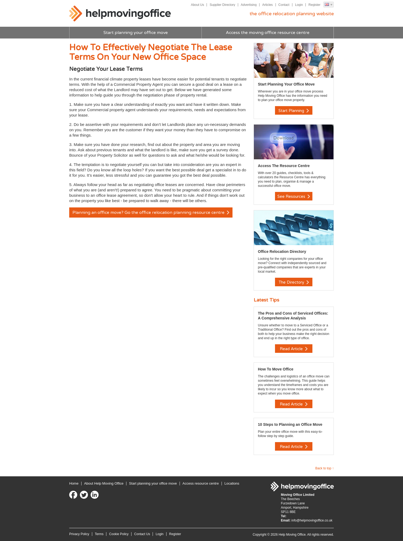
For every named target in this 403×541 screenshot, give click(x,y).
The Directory (294, 282)
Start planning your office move (135, 32)
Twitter (84, 495)
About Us (197, 5)
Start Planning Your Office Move (286, 84)
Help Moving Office (120, 14)
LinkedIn (95, 495)
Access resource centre (201, 483)
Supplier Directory (222, 5)
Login (299, 5)
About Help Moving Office (103, 483)
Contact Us (142, 534)
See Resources (293, 196)
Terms (99, 534)
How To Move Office (275, 369)
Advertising (249, 5)
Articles (267, 5)
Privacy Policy (79, 534)
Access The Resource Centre (284, 166)
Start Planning (293, 110)
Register (314, 5)
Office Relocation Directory (282, 251)
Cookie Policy (119, 534)
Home (74, 483)
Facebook (73, 495)
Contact (283, 5)
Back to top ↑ (324, 468)
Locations (231, 483)
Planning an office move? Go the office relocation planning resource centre (150, 212)
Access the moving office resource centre (267, 32)
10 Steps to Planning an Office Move (290, 424)
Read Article (294, 348)
